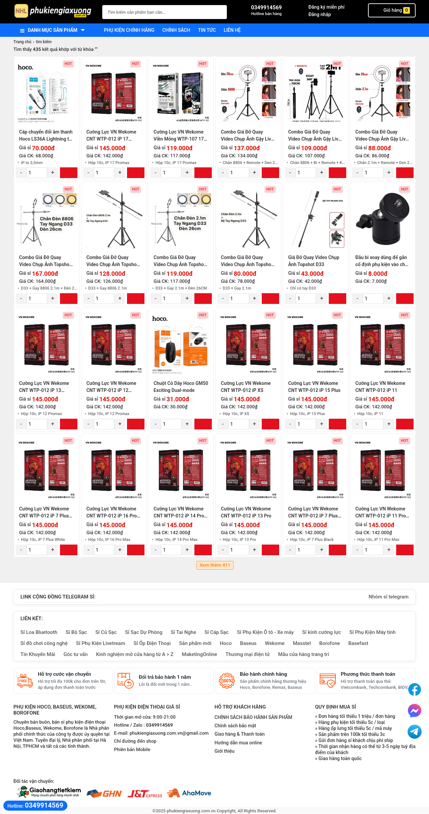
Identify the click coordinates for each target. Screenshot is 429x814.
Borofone (329, 643)
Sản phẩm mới (195, 643)
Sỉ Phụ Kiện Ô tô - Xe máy (265, 632)
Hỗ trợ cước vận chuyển (64, 674)
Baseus (248, 643)
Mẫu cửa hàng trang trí (303, 654)
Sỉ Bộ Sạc (76, 632)
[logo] (54, 11)
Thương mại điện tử (248, 654)
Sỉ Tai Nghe (183, 632)
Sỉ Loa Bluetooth (38, 632)
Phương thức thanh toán (368, 674)
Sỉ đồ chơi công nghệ (44, 643)
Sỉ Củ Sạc (106, 632)
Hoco (226, 643)
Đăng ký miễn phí (326, 7)
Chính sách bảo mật (235, 725)
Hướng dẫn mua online (238, 742)
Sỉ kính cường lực (321, 632)
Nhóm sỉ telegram (389, 597)
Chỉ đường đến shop (135, 741)
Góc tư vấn (76, 654)
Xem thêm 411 (215, 565)
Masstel (302, 643)
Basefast (358, 643)
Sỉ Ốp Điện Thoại (152, 643)
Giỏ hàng (392, 10)
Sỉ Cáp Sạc (216, 632)
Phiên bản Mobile (132, 749)
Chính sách (176, 30)
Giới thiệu (224, 751)
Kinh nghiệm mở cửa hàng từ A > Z (135, 654)
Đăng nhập (319, 14)
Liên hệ (232, 30)
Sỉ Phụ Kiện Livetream (100, 643)
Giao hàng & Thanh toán (239, 734)
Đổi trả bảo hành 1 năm (165, 677)
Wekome (275, 643)
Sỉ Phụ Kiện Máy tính (372, 632)
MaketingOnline (199, 654)
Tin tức (207, 30)
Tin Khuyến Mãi (37, 654)
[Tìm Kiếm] (220, 11)
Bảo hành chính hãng (263, 674)
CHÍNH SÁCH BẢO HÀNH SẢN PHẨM (253, 717)
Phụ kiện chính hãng (129, 30)
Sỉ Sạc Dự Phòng (143, 632)
